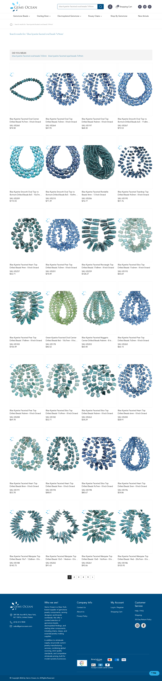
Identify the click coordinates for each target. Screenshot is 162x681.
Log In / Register (117, 607)
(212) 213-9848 (19, 622)
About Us (80, 611)
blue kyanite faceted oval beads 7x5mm (29, 56)
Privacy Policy (82, 616)
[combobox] (80, 6)
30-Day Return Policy (143, 619)
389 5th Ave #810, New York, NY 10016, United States (24, 616)
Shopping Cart (116, 611)
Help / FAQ (139, 610)
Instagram (137, 625)
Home (11, 24)
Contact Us (81, 607)
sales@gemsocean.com (22, 626)
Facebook (143, 625)
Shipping (138, 615)
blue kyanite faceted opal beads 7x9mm (65, 56)
